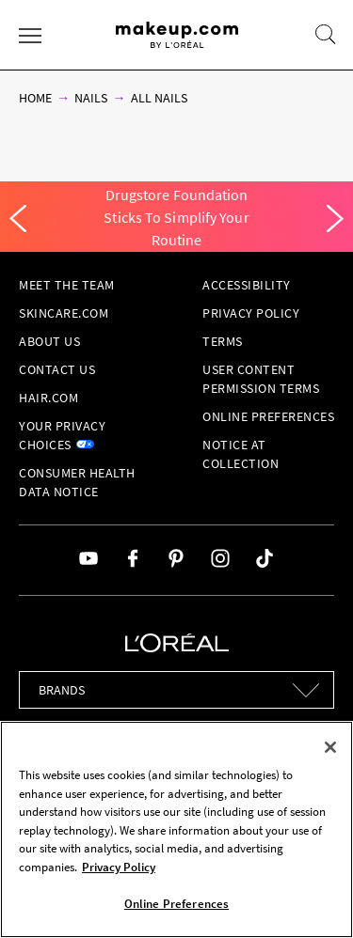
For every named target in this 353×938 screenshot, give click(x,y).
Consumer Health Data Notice (77, 482)
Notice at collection (240, 454)
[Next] (335, 219)
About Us (49, 341)
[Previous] (18, 219)
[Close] (330, 747)
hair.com (48, 397)
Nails (90, 97)
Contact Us (57, 369)
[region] (176, 829)
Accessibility (246, 284)
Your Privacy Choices (62, 435)
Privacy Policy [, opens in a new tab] (118, 867)
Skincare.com (63, 313)
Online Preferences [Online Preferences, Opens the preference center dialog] (176, 904)
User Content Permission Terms (260, 379)
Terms (222, 341)
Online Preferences (268, 416)
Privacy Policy (250, 313)
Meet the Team (67, 284)
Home (35, 97)
